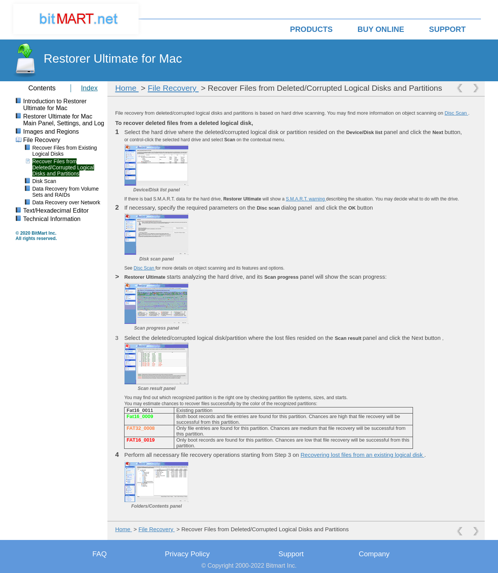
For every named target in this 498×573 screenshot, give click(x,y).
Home (127, 88)
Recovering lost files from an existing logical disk (362, 454)
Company (374, 554)
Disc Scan (456, 113)
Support (291, 554)
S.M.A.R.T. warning (306, 199)
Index (89, 88)
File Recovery (173, 88)
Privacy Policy (187, 554)
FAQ (99, 554)
